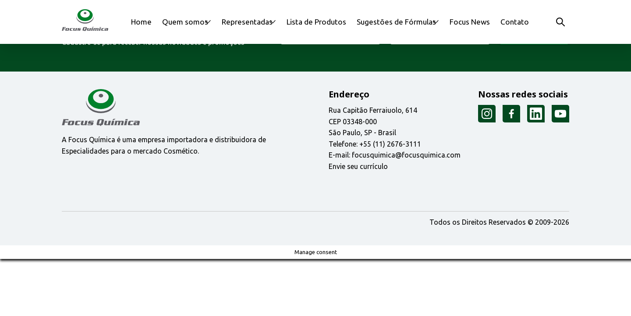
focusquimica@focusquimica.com (406, 155)
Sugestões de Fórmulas (396, 21)
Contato (513, 21)
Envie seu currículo (358, 166)
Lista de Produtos (325, 21)
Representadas (251, 21)
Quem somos (184, 21)
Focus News (473, 21)
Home (144, 21)
